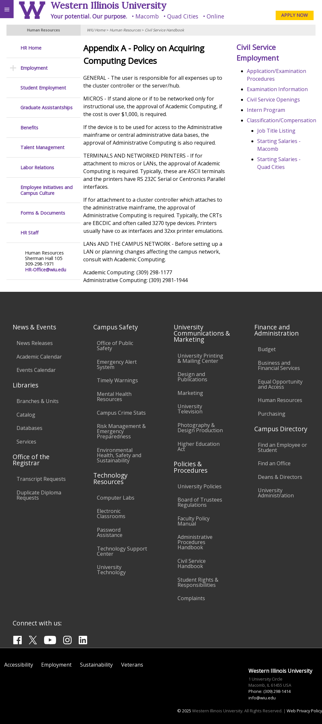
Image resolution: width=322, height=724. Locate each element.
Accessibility (18, 664)
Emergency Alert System (117, 364)
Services (26, 441)
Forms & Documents (42, 213)
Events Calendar (36, 370)
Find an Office (274, 463)
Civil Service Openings (274, 99)
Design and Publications (192, 377)
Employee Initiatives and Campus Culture (46, 190)
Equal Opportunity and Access (280, 384)
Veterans (132, 664)
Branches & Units (38, 401)
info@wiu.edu (262, 698)
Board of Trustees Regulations (200, 502)
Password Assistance (109, 532)
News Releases (35, 343)
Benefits (29, 127)
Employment (34, 68)
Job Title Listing (278, 130)
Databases (29, 428)
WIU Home (96, 30)
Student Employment (43, 87)
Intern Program (267, 109)
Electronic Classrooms (111, 513)
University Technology (111, 570)
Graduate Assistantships (46, 107)
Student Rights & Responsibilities (198, 582)
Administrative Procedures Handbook (195, 542)
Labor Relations (37, 167)
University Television (190, 409)
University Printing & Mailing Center (200, 358)
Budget (267, 349)
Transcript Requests (41, 478)
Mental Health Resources (114, 396)
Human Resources (125, 30)
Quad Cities (182, 16)
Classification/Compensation (282, 120)
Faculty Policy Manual (194, 521)
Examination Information (278, 89)
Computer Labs (115, 497)
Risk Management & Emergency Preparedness (121, 431)
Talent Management (42, 147)
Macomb (147, 16)
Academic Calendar (39, 356)
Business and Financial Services (279, 365)
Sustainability (96, 664)
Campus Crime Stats (121, 412)
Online (215, 16)
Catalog (26, 414)
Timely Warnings (117, 380)
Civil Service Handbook (164, 30)
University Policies (200, 486)
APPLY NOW (294, 15)
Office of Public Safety (115, 345)
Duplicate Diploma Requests (39, 495)
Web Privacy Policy (304, 711)
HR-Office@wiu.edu (45, 269)
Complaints (191, 598)
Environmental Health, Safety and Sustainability (119, 455)
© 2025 (184, 711)
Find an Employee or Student (282, 447)
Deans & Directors (280, 477)
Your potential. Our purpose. (89, 16)
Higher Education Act (199, 446)
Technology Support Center (122, 551)
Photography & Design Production (200, 427)
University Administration (276, 493)
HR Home (30, 48)
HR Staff (29, 232)
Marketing (190, 393)
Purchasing (271, 413)
